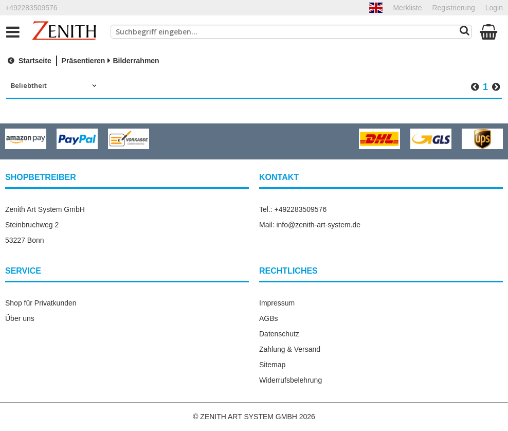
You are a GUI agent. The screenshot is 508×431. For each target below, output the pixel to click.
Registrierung (453, 8)
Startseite (28, 61)
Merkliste (407, 8)
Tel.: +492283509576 (292, 209)
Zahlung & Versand (289, 349)
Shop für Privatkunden (41, 303)
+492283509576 (31, 8)
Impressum (277, 303)
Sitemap (272, 365)
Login (494, 8)
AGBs (268, 318)
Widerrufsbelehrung (290, 380)
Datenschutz (279, 334)
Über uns (19, 318)
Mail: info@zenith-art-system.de (309, 225)
